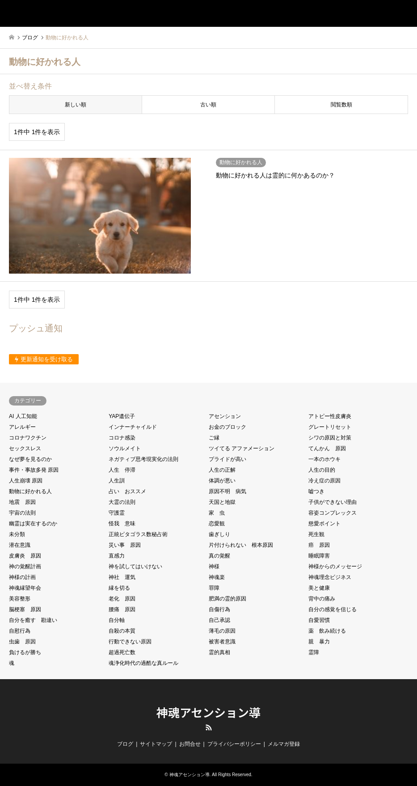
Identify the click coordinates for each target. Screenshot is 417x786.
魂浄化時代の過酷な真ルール (143, 663)
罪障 (214, 588)
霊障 (313, 652)
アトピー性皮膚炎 (329, 416)
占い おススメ (127, 491)
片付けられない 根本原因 (241, 545)
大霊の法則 (122, 502)
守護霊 (117, 513)
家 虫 (217, 513)
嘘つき (316, 491)
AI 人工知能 (23, 416)
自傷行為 (219, 609)
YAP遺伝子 (122, 416)
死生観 (316, 534)
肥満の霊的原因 (227, 599)
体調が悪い (222, 481)
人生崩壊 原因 (25, 481)
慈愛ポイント (324, 523)
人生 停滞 (122, 470)
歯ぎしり (219, 534)
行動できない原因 (130, 641)
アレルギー (22, 427)
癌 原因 (319, 545)
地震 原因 (22, 502)
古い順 (208, 104)
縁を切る (119, 588)
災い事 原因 (125, 545)
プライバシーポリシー (234, 744)
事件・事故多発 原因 (34, 470)
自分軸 (117, 620)
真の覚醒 (219, 556)
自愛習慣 (319, 620)
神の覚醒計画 (25, 566)
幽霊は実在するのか (33, 523)
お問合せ (190, 744)
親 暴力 (319, 641)
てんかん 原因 (327, 448)
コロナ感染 (122, 438)
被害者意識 (222, 641)
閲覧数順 (341, 104)
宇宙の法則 (22, 513)
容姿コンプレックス (332, 513)
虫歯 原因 (22, 641)
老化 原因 (122, 599)
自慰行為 (19, 631)
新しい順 (75, 104)
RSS (209, 727)
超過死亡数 (122, 652)
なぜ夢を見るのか (30, 459)
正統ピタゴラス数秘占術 (138, 534)
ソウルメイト (125, 448)
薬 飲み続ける (327, 631)
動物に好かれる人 (30, 491)
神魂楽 (217, 577)
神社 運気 (122, 577)
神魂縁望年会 (25, 588)
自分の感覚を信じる (332, 609)
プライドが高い (227, 459)
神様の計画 (22, 577)
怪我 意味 (122, 523)
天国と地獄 (222, 502)
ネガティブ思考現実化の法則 (143, 459)
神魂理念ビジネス (329, 577)
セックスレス (25, 448)
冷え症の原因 (324, 481)
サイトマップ (156, 744)
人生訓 (117, 481)
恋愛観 (217, 523)
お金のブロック (227, 427)
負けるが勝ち (25, 652)
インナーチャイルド (133, 427)
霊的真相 (219, 652)
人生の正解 (222, 470)
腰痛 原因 (122, 609)
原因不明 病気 (227, 491)
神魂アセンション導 (208, 712)
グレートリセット (329, 427)
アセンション (225, 416)
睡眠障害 (319, 556)
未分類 (17, 534)
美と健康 (319, 588)
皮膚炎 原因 (25, 556)
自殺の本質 (122, 631)
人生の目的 (321, 470)
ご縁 (214, 438)
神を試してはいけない (135, 566)
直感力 (117, 556)
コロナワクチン (27, 438)
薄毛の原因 (222, 631)
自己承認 (219, 620)
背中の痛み (321, 599)
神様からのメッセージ (335, 566)
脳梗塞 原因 (25, 609)
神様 (214, 566)
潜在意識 (19, 545)
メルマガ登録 (284, 744)
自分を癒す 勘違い (33, 620)
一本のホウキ (324, 459)
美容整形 (19, 599)
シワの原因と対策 (329, 438)
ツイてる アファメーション (241, 448)
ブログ (125, 744)
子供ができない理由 (332, 502)
